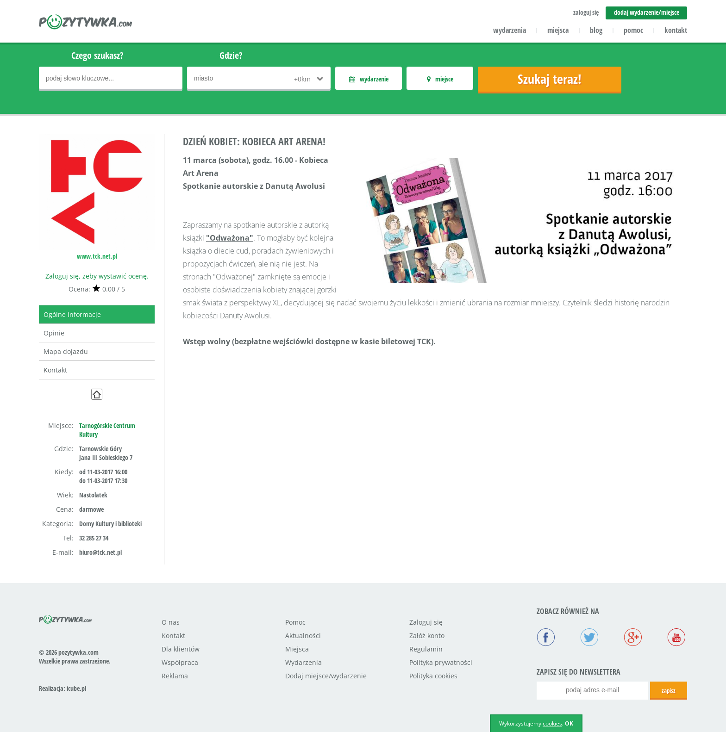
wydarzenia (509, 30)
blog (596, 30)
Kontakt (55, 370)
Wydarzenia (303, 662)
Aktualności (303, 635)
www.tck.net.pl (97, 256)
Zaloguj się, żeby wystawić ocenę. (97, 276)
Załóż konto (426, 635)
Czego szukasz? (97, 55)
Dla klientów (181, 649)
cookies (552, 723)
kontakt (675, 30)
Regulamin (426, 649)
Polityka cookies (433, 675)
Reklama (175, 675)
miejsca (558, 30)
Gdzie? (231, 55)
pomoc (633, 30)
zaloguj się (586, 12)
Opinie (54, 333)
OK (569, 723)
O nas (171, 622)
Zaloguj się (426, 622)
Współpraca (180, 662)
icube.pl (76, 688)
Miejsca (297, 649)
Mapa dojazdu (66, 351)
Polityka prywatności (440, 662)
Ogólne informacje (72, 314)
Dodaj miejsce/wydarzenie (326, 675)
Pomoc (295, 622)
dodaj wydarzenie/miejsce (646, 12)
